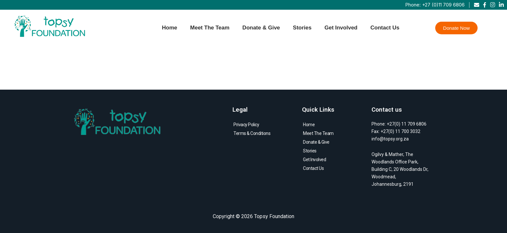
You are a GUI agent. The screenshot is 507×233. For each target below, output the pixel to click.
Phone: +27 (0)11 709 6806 (435, 5)
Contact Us (384, 28)
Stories (302, 28)
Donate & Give (261, 28)
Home (169, 28)
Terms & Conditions (251, 133)
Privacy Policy (246, 124)
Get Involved (340, 28)
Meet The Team (210, 28)
